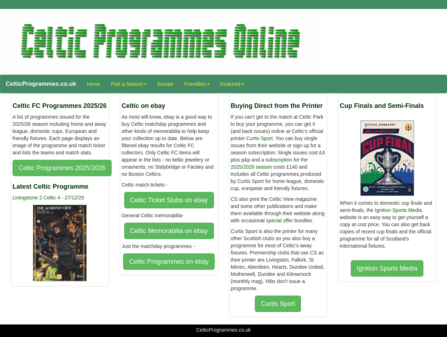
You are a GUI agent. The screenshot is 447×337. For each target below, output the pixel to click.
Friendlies (197, 84)
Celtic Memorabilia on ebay (169, 230)
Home (93, 84)
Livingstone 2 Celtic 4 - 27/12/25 (48, 197)
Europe (165, 84)
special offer (279, 220)
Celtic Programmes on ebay (169, 261)
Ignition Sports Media (398, 210)
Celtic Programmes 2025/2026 (62, 168)
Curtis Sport (259, 138)
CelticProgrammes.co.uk (41, 83)
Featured (232, 84)
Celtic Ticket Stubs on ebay (169, 200)
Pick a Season (129, 84)
